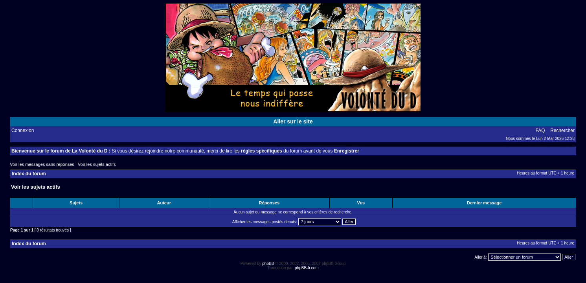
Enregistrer (346, 151)
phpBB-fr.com (307, 268)
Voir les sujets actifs (97, 164)
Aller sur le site (292, 121)
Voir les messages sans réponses (42, 164)
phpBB (268, 263)
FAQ (540, 130)
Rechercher (562, 130)
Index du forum (29, 173)
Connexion (22, 130)
